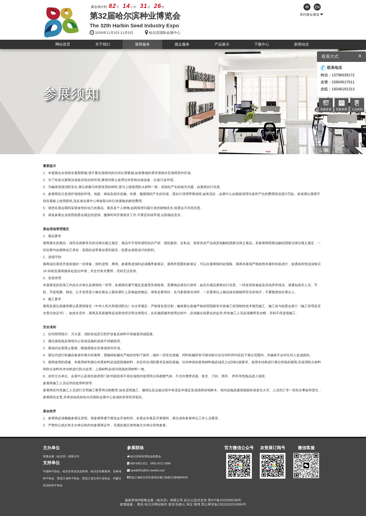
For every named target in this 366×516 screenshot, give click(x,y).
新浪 (172, 504)
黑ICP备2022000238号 (224, 500)
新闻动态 (301, 44)
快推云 (181, 504)
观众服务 (182, 44)
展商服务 (142, 44)
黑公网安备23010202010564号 (223, 504)
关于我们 (102, 44)
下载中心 (261, 44)
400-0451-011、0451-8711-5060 (150, 463)
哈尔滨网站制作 (156, 504)
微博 (197, 504)
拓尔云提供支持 (195, 500)
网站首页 (62, 44)
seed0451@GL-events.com (147, 470)
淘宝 (190, 504)
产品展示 (222, 44)
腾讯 (140, 504)
